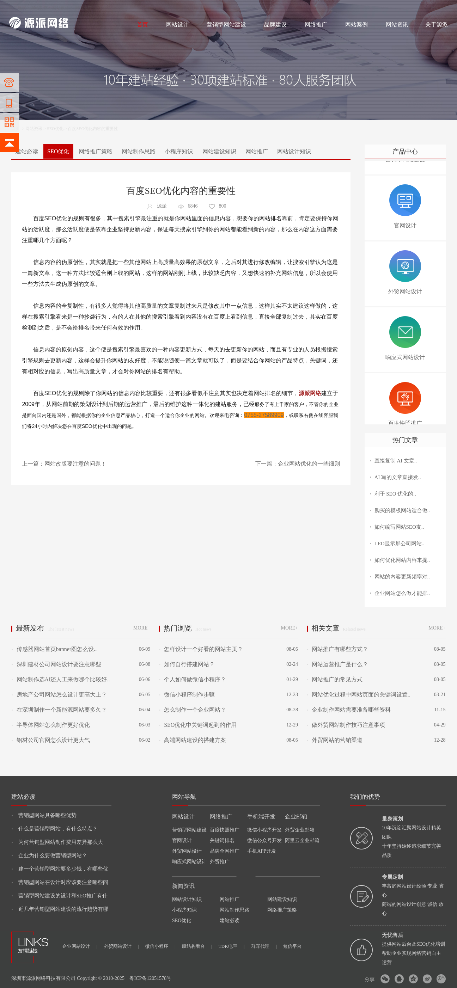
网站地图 (439, 7)
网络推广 (83, 7)
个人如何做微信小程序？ (192, 679)
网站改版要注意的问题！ (75, 464)
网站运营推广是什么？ (337, 664)
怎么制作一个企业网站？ (192, 710)
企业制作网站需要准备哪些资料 (349, 710)
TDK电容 (232, 946)
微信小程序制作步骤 (187, 695)
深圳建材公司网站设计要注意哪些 (56, 664)
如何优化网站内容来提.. (402, 560)
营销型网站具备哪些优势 (43, 815)
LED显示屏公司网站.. (399, 543)
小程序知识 (179, 151)
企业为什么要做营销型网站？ (49, 855)
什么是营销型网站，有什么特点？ (54, 828)
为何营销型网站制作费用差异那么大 (57, 842)
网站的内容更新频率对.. (402, 576)
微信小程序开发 (264, 830)
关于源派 (436, 24)
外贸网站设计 (187, 851)
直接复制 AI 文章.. (395, 461)
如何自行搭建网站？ (187, 664)
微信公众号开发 (264, 840)
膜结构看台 (197, 946)
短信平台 (292, 946)
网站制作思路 (139, 151)
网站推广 (256, 151)
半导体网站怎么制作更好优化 (50, 725)
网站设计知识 (294, 151)
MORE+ (141, 628)
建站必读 (27, 151)
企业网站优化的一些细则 (309, 464)
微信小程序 (160, 946)
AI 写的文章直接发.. (397, 477)
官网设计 (182, 840)
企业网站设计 (79, 946)
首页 (142, 24)
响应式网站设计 (189, 861)
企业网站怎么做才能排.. (402, 593)
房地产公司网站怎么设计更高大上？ (58, 695)
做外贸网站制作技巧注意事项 (346, 725)
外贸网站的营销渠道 (334, 740)
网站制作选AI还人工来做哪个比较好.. (60, 679)
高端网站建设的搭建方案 (192, 740)
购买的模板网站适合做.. (402, 510)
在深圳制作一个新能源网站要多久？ (58, 710)
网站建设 (17, 7)
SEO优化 (55, 128)
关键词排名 (222, 840)
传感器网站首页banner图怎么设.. (54, 649)
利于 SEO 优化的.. (395, 494)
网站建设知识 (219, 151)
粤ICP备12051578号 (150, 978)
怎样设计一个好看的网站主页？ (201, 649)
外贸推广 (220, 861)
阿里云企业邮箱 (302, 840)
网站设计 (60, 7)
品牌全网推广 (224, 851)
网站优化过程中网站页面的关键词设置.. (358, 695)
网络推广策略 (95, 151)
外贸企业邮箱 (300, 830)
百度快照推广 (224, 830)
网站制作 (39, 7)
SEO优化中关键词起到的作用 (198, 725)
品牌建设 (275, 24)
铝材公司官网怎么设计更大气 (50, 740)
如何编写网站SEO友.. (399, 527)
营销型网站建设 (226, 24)
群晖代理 (264, 946)
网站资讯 (397, 24)
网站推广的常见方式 (334, 679)
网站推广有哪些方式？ (337, 649)
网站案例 (356, 24)
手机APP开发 (261, 851)
